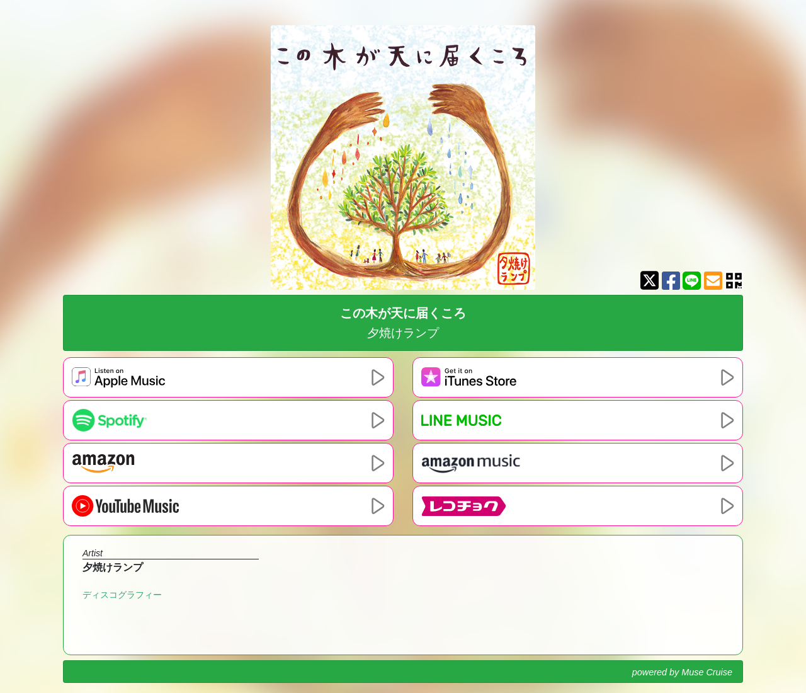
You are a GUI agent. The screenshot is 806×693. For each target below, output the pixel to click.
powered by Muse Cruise (682, 672)
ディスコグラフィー (122, 595)
